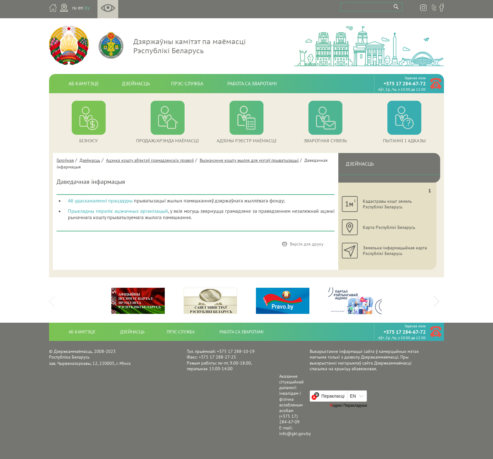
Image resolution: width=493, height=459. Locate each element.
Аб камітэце (84, 83)
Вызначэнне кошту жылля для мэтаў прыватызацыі (249, 160)
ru (74, 7)
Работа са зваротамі (252, 83)
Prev (53, 299)
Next (439, 299)
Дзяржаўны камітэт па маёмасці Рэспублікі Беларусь (189, 46)
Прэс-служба (187, 83)
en (80, 7)
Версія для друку (307, 244)
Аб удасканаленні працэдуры (100, 200)
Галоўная (65, 160)
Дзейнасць (136, 83)
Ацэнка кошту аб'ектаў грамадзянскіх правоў (150, 160)
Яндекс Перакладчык (348, 405)
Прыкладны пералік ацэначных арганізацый (118, 211)
